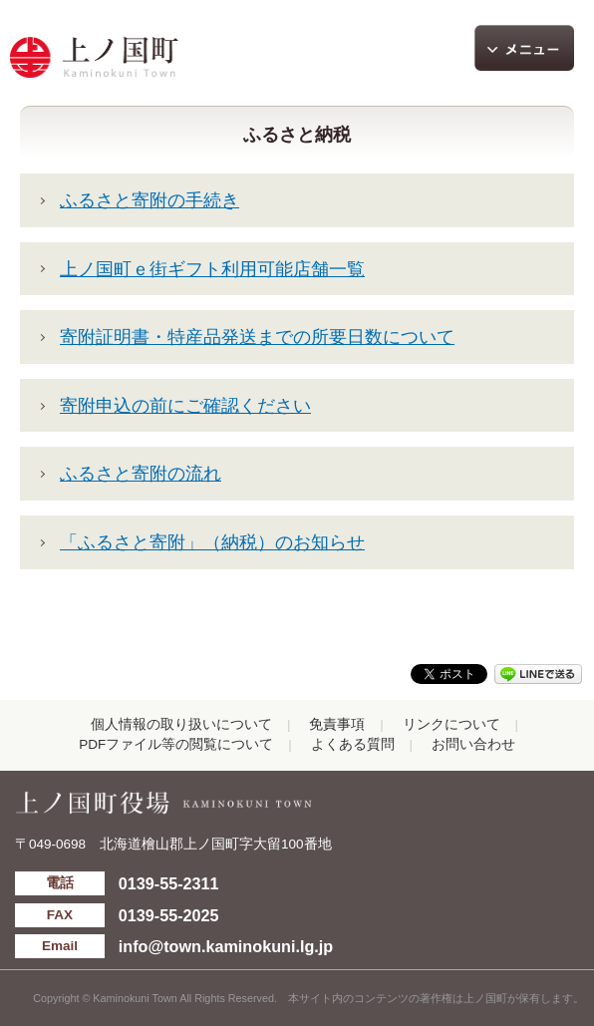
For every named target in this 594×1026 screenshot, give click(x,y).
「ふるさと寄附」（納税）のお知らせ (212, 542)
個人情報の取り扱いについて (181, 724)
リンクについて (451, 724)
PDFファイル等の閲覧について (176, 744)
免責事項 (337, 724)
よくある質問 (353, 744)
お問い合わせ (473, 744)
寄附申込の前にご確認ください (185, 406)
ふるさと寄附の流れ (140, 474)
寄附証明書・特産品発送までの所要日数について (257, 337)
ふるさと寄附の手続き (149, 200)
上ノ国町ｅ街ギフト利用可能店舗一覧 (212, 269)
